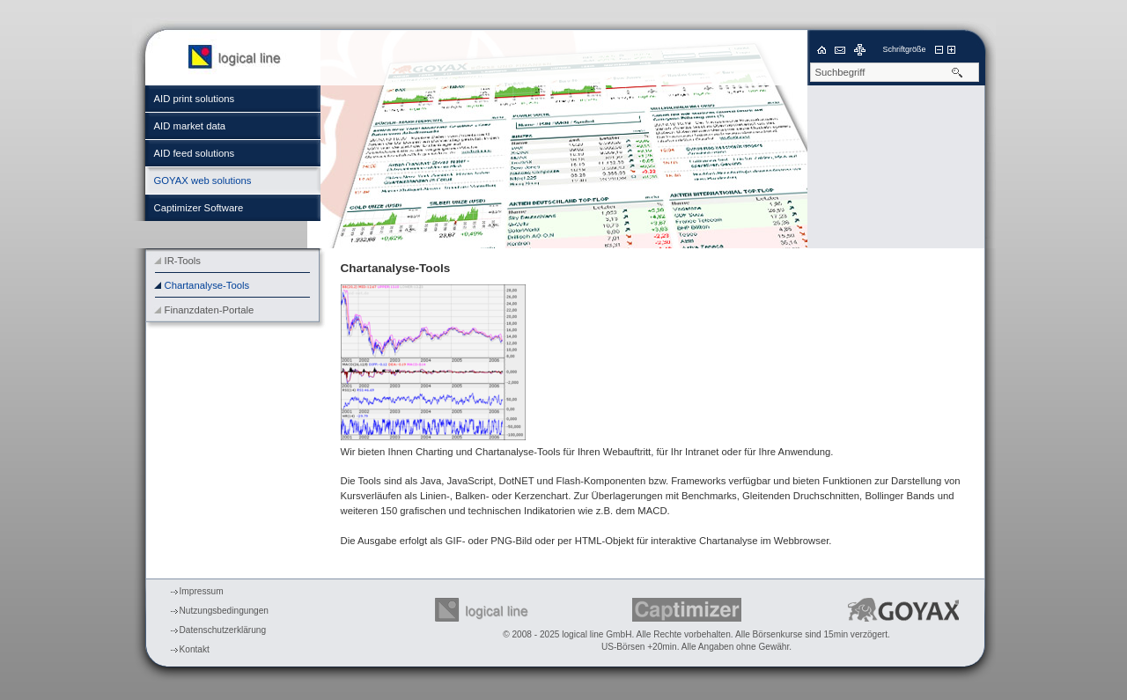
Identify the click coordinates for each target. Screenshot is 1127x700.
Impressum (202, 591)
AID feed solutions (194, 153)
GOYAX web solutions (203, 180)
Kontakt (195, 649)
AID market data (190, 126)
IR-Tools (183, 260)
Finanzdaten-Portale (209, 310)
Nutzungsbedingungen (224, 610)
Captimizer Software (199, 208)
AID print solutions (194, 98)
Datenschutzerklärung (223, 630)
